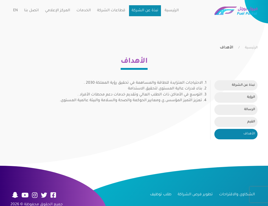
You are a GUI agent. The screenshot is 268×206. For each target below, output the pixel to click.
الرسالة (249, 109)
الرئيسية (172, 11)
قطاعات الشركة (111, 11)
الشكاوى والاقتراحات (237, 195)
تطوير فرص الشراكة (195, 195)
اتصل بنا (31, 11)
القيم (251, 122)
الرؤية (251, 97)
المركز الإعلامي (57, 11)
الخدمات (83, 11)
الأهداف (249, 134)
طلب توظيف (160, 195)
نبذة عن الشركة (145, 11)
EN (15, 11)
